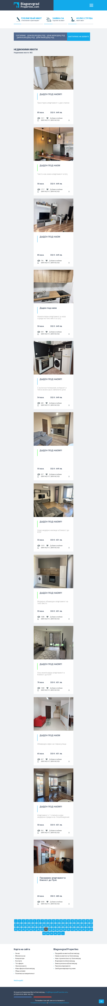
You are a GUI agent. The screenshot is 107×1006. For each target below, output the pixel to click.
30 (50, 925)
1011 (42, 118)
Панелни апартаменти (62, 966)
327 (42, 474)
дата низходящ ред (45, 38)
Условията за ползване (39, 1003)
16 (76, 921)
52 (53, 929)
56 (68, 929)
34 (65, 925)
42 (16, 929)
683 (42, 403)
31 (53, 925)
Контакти (18, 961)
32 (57, 925)
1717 (42, 189)
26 (35, 925)
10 (53, 921)
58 (76, 929)
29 (46, 925)
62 (91, 929)
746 (42, 260)
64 (48, 933)
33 (61, 925)
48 (38, 929)
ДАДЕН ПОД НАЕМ (50, 165)
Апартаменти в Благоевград (65, 961)
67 (59, 933)
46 (31, 929)
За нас (17, 953)
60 (83, 929)
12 (61, 921)
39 (83, 925)
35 (68, 925)
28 (42, 925)
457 (42, 759)
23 (23, 925)
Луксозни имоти (20, 966)
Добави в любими (56, 118)
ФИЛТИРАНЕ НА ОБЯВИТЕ (78, 37)
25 (31, 925)
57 (72, 929)
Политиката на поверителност (58, 1003)
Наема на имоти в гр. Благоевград (67, 956)
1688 (42, 617)
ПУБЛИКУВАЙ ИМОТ (32, 20)
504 (42, 332)
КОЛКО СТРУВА (84, 20)
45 (27, 929)
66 (55, 933)
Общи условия (20, 971)
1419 (42, 545)
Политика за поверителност (25, 973)
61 (87, 929)
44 (23, 929)
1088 (42, 688)
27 (38, 925)
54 (61, 929)
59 (80, 929)
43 (19, 929)
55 (65, 929)
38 (80, 925)
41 (91, 925)
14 (68, 921)
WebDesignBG (18, 980)
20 (91, 921)
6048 (42, 902)
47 (35, 929)
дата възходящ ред (26, 38)
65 (51, 933)
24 (27, 925)
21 (16, 925)
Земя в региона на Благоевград (66, 963)
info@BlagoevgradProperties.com (56, 992)
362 (42, 830)
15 (72, 921)
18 (83, 921)
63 (44, 933)
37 (76, 925)
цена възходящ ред (36, 36)
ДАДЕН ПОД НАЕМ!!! (51, 94)
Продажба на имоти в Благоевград (67, 953)
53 (57, 929)
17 (80, 921)
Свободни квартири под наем (65, 968)
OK (101, 1001)
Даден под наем (48, 308)
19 (87, 921)
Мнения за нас (20, 956)
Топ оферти (19, 963)
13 (65, 921)
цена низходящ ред (56, 36)
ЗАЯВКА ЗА (59, 20)
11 (57, 921)
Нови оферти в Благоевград (25, 968)
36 (72, 925)
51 (50, 929)
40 (87, 925)
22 (19, 925)
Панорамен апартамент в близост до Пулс (53, 879)
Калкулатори (19, 958)
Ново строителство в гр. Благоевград (68, 958)
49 (42, 929)
